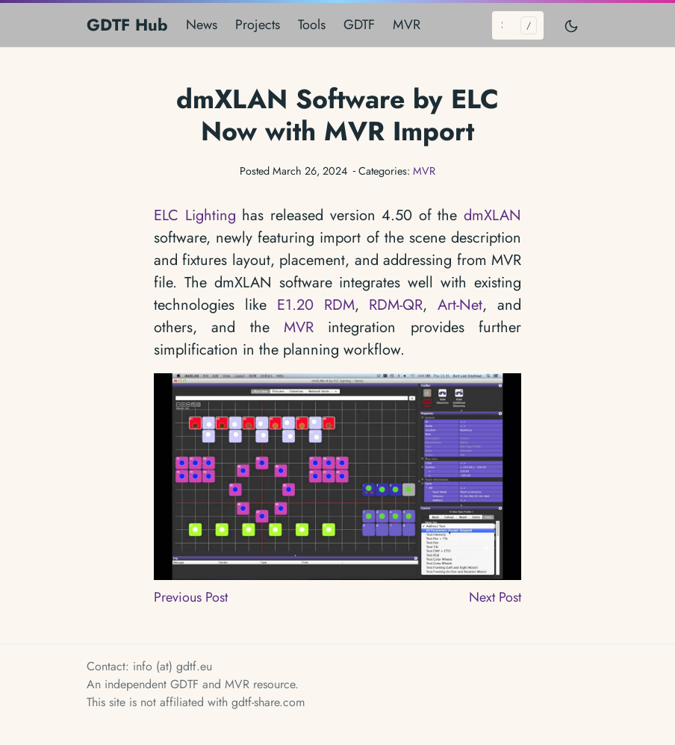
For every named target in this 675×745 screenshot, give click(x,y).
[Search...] (518, 25)
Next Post (495, 597)
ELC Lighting (195, 215)
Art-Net (460, 305)
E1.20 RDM (316, 305)
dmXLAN (492, 215)
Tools (312, 24)
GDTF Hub (127, 25)
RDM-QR (396, 305)
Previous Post (191, 597)
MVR (406, 24)
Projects (257, 24)
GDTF (359, 24)
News (201, 24)
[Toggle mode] (572, 25)
